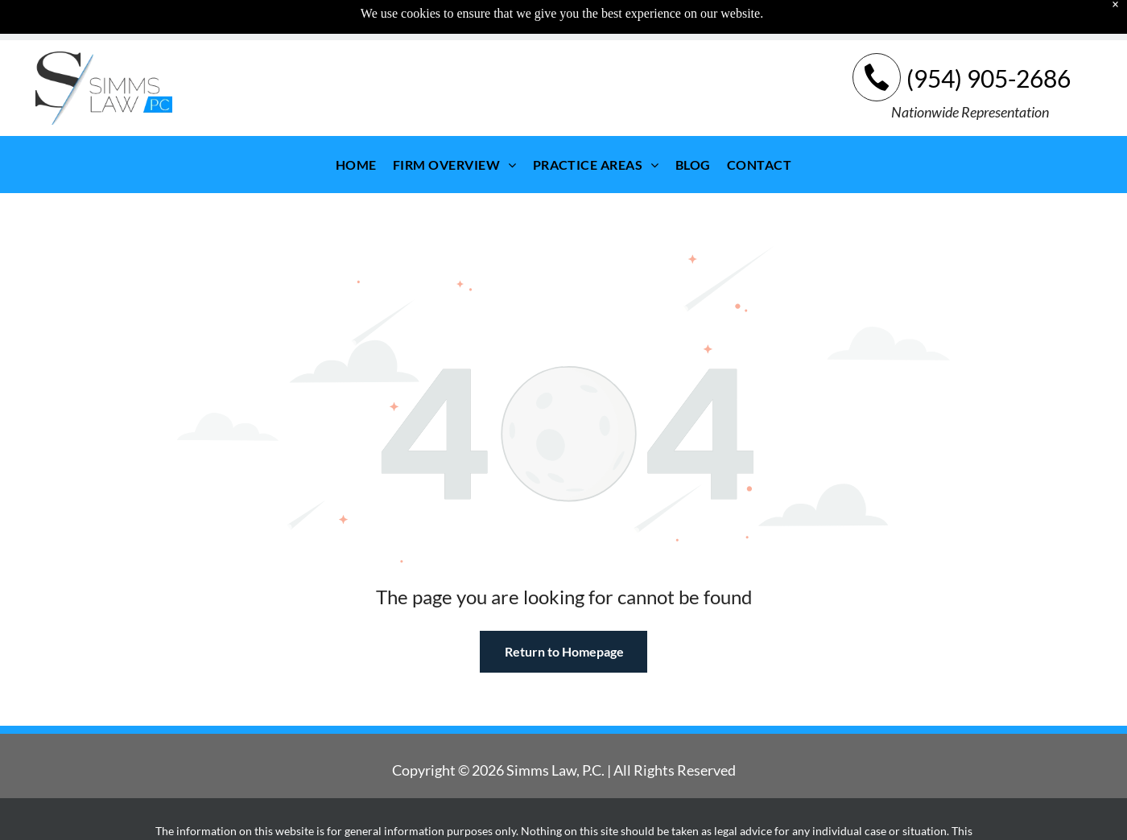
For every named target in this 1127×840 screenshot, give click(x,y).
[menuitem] (356, 124)
